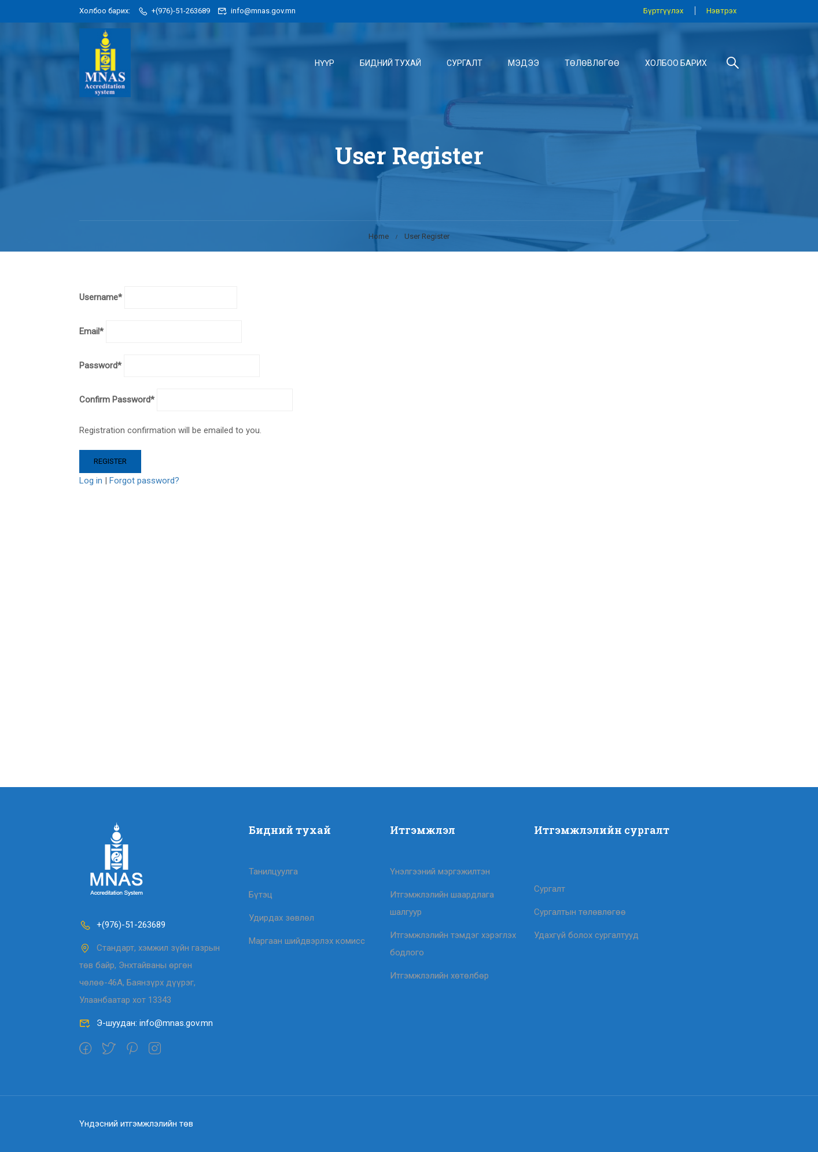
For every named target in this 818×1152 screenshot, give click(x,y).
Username (100, 301)
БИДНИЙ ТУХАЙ (390, 63)
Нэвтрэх (721, 10)
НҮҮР (324, 63)
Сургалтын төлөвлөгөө (580, 912)
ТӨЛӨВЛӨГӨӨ (592, 63)
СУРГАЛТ (464, 63)
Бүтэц (260, 894)
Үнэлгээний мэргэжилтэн (440, 871)
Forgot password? (144, 484)
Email (91, 335)
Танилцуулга (273, 871)
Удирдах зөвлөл (281, 918)
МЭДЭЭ (523, 63)
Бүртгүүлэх (663, 10)
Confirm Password (116, 403)
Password (100, 369)
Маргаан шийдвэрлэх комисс (307, 941)
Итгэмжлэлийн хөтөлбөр (439, 975)
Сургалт (549, 889)
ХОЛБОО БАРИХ (676, 63)
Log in (90, 484)
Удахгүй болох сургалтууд (586, 935)
